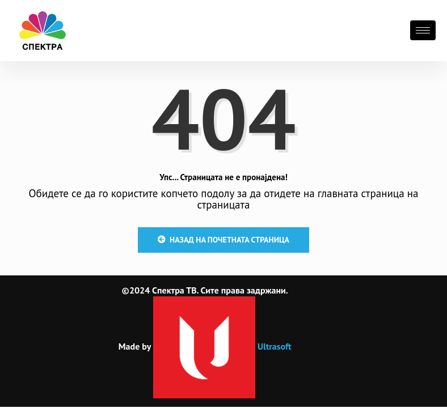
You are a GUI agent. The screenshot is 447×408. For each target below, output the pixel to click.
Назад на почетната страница (223, 240)
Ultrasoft (222, 346)
